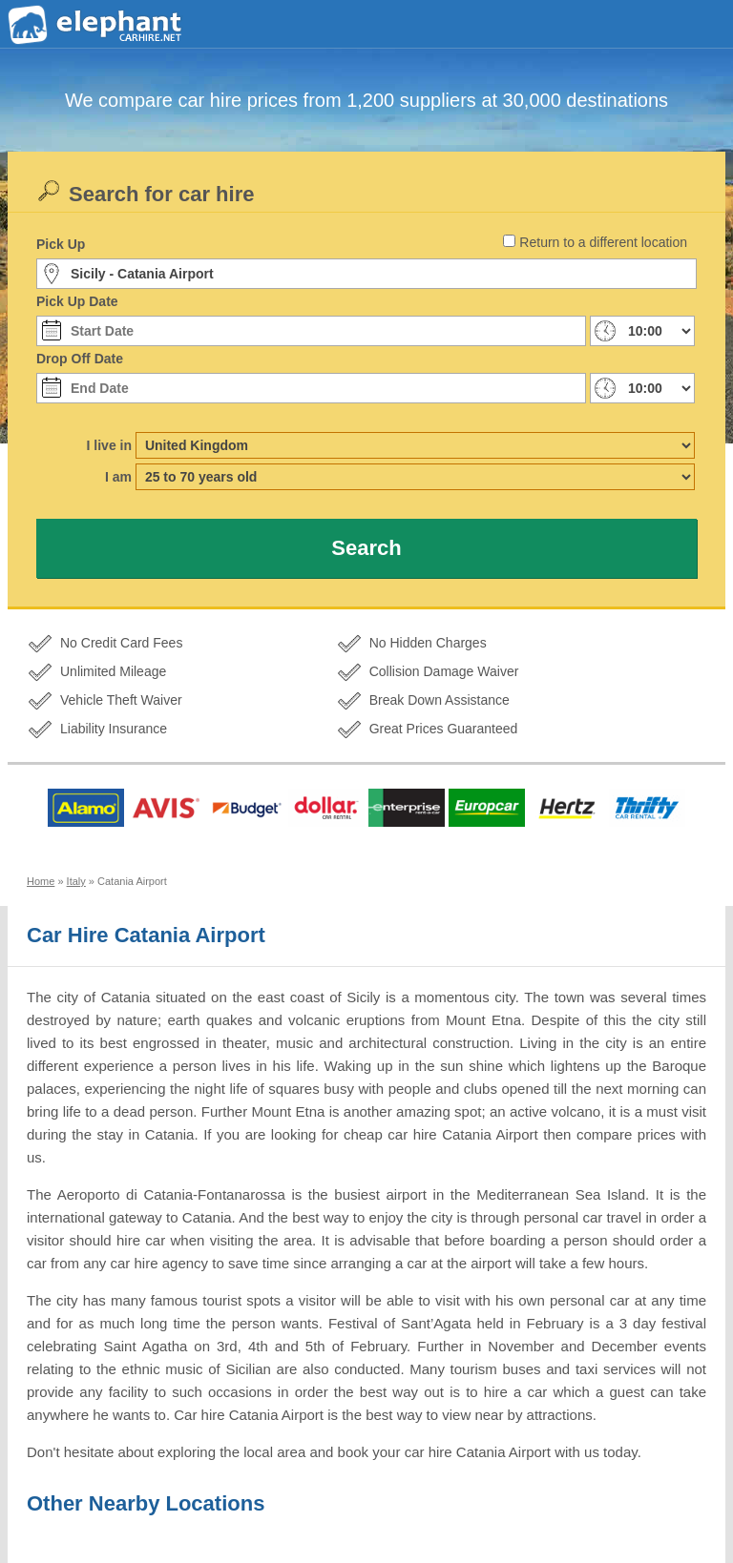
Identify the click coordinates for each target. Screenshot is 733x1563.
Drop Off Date (79, 358)
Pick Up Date (77, 301)
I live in (109, 445)
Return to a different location (603, 242)
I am (118, 476)
